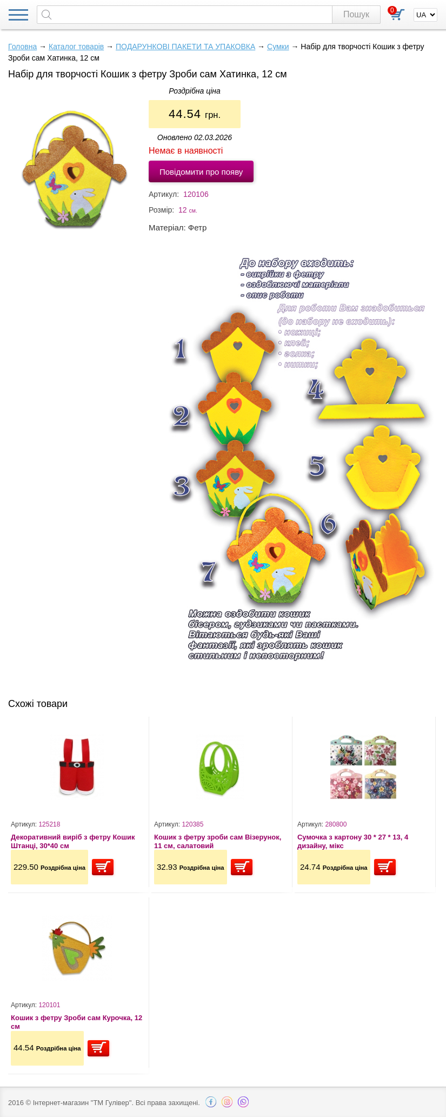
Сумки (278, 46)
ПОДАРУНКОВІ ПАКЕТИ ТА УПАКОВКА (185, 46)
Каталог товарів (76, 46)
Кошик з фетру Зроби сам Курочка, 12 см (76, 1022)
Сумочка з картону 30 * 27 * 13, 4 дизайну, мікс (352, 841)
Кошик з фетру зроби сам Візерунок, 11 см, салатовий (217, 841)
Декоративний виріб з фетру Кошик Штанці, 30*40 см (73, 841)
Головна (22, 46)
